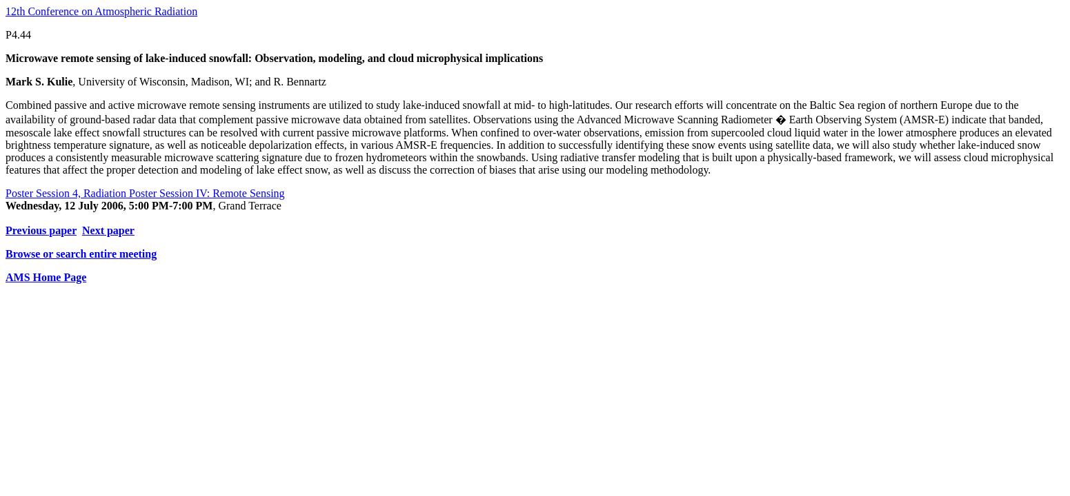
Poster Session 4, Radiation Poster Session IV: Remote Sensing (145, 193)
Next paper (108, 230)
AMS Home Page (46, 277)
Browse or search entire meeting (81, 254)
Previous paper (41, 230)
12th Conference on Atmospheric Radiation (101, 11)
